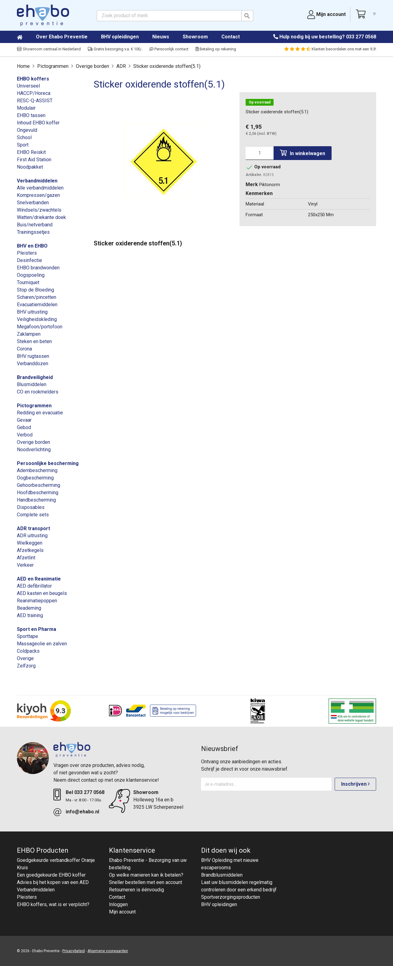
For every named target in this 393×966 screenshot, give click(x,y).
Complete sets (33, 515)
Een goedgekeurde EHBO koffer (51, 875)
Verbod (25, 435)
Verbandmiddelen (37, 181)
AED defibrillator (34, 586)
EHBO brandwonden (38, 268)
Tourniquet (28, 282)
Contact (230, 37)
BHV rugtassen (33, 356)
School (24, 137)
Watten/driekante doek (41, 217)
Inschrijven (355, 784)
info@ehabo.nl (82, 812)
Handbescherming (36, 500)
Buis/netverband (35, 225)
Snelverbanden (33, 202)
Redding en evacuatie (40, 413)
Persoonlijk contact (169, 49)
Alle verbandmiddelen (40, 188)
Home (26, 37)
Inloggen (118, 904)
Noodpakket (30, 167)
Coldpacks (28, 651)
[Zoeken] (175, 15)
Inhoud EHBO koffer (38, 123)
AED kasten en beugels (42, 593)
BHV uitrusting (32, 312)
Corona (24, 349)
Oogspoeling (31, 275)
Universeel (28, 86)
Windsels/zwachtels (39, 210)
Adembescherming (37, 470)
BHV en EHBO (32, 246)
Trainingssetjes (33, 232)
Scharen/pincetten (36, 297)
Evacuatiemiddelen (37, 304)
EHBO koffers (33, 79)
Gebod (24, 427)
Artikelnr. (254, 175)
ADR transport (33, 528)
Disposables (31, 507)
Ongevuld (27, 130)
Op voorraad (259, 102)
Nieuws (160, 37)
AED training (30, 615)
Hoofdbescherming (37, 492)
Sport (23, 145)
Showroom (195, 37)
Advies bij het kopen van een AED (53, 882)
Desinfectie (29, 260)
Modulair (26, 108)
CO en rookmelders (37, 392)
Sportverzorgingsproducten (230, 897)
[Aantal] (260, 153)
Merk (252, 184)
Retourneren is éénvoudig (136, 890)
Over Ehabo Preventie (62, 37)
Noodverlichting (34, 449)
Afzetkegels (30, 550)
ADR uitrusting (32, 535)
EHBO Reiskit (31, 152)
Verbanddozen (32, 363)
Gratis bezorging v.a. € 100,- (115, 49)
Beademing (29, 608)
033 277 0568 (361, 37)
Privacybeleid (73, 951)
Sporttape (27, 636)
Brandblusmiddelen (222, 875)
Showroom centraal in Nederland (49, 49)
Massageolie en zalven (42, 644)
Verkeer (25, 565)
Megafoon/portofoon (39, 327)
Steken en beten (34, 341)
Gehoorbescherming (38, 485)
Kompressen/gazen (38, 195)
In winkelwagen (302, 153)
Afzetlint (26, 558)
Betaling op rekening (216, 49)
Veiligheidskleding (37, 319)
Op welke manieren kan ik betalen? (146, 875)
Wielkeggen (29, 543)
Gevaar (24, 420)
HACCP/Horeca (33, 93)
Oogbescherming (35, 478)
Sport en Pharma (36, 629)
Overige (25, 658)
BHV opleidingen (120, 37)
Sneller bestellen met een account (145, 882)
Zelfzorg (26, 666)
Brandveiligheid (35, 377)
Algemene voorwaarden (108, 951)
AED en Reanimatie (39, 579)
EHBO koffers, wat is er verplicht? (53, 904)
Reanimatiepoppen (37, 601)
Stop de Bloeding (35, 290)
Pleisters (27, 253)
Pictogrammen (34, 406)
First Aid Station (34, 159)
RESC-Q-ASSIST (35, 101)
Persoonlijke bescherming (48, 463)
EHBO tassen (31, 115)
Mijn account (122, 912)
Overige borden (33, 442)
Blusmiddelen (31, 384)
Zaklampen (29, 334)
